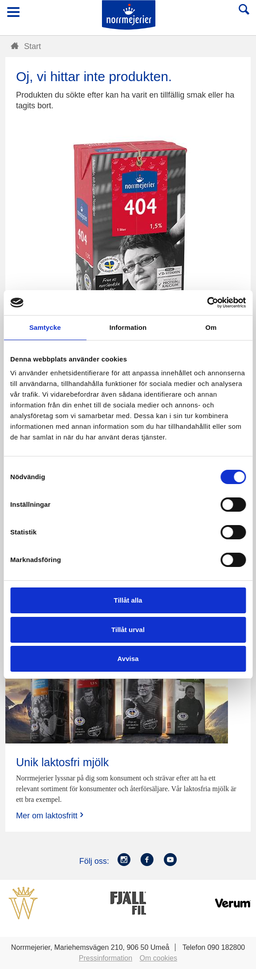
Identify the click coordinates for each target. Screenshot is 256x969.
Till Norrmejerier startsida (128, 15)
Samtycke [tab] (45, 327)
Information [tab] (128, 327)
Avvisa (128, 658)
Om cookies (158, 958)
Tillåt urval (128, 629)
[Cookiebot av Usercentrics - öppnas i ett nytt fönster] (207, 302)
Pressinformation (105, 958)
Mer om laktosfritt (50, 815)
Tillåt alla (128, 600)
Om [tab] (210, 327)
